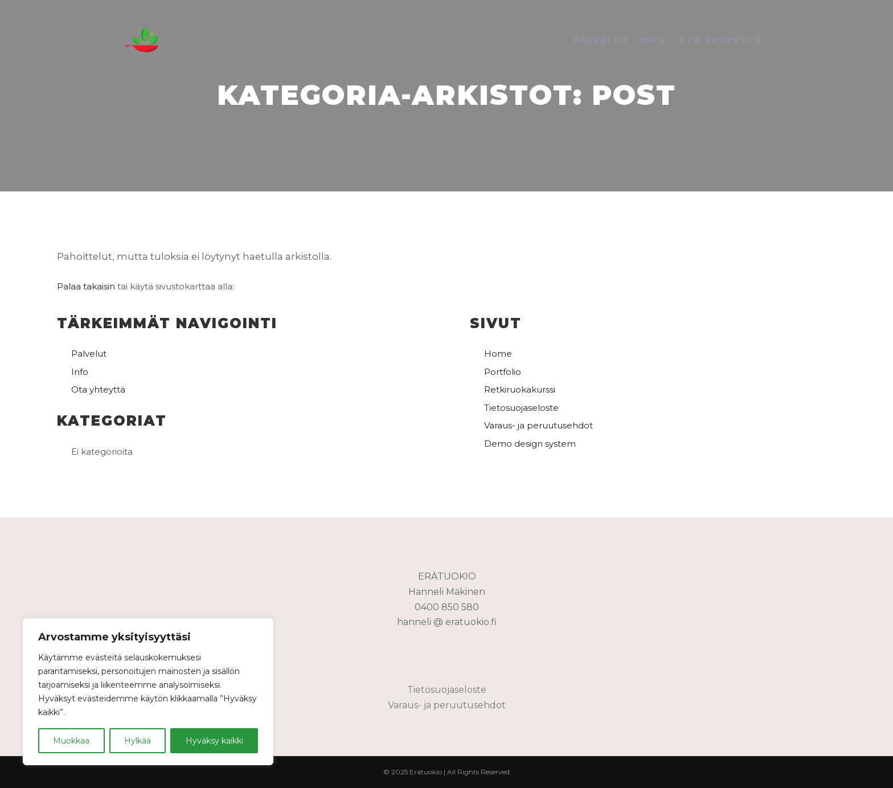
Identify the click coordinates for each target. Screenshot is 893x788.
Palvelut (88, 353)
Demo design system (530, 443)
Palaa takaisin (86, 286)
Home (498, 353)
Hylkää (137, 741)
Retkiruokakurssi (519, 389)
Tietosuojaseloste (521, 407)
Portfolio (502, 371)
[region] (148, 691)
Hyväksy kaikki (214, 741)
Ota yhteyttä (98, 389)
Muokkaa (71, 741)
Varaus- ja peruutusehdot (538, 425)
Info (79, 371)
